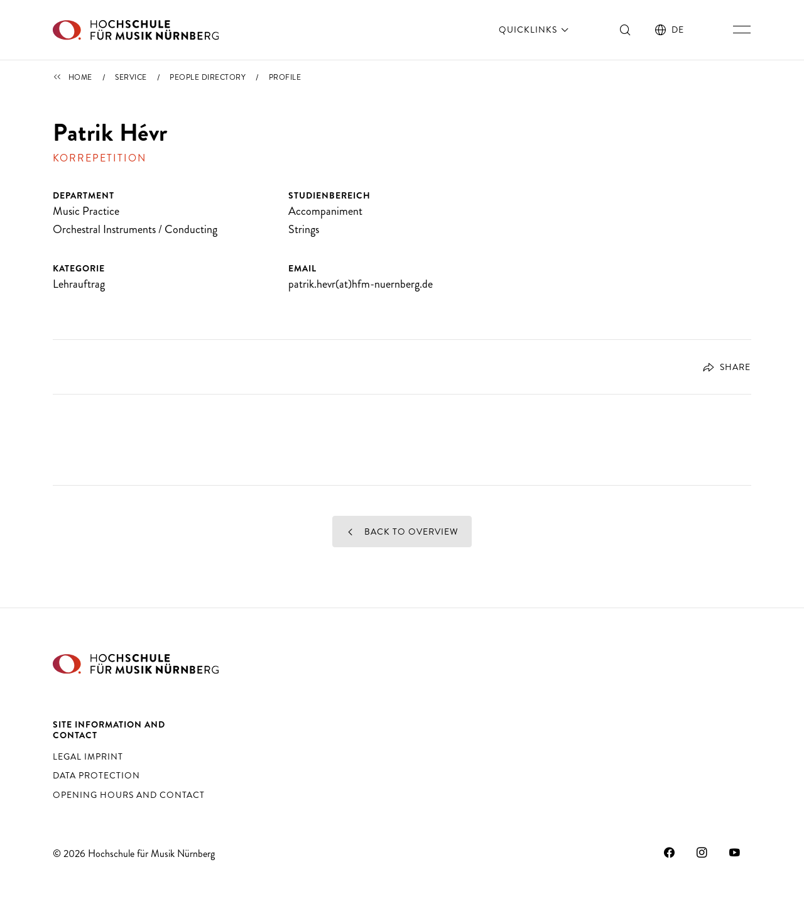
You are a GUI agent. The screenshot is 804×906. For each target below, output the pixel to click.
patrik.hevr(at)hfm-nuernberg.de (360, 284)
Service (131, 77)
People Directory (208, 77)
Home (80, 77)
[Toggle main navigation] (741, 29)
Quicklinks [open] (535, 29)
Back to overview (402, 531)
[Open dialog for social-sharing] (722, 367)
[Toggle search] (625, 29)
